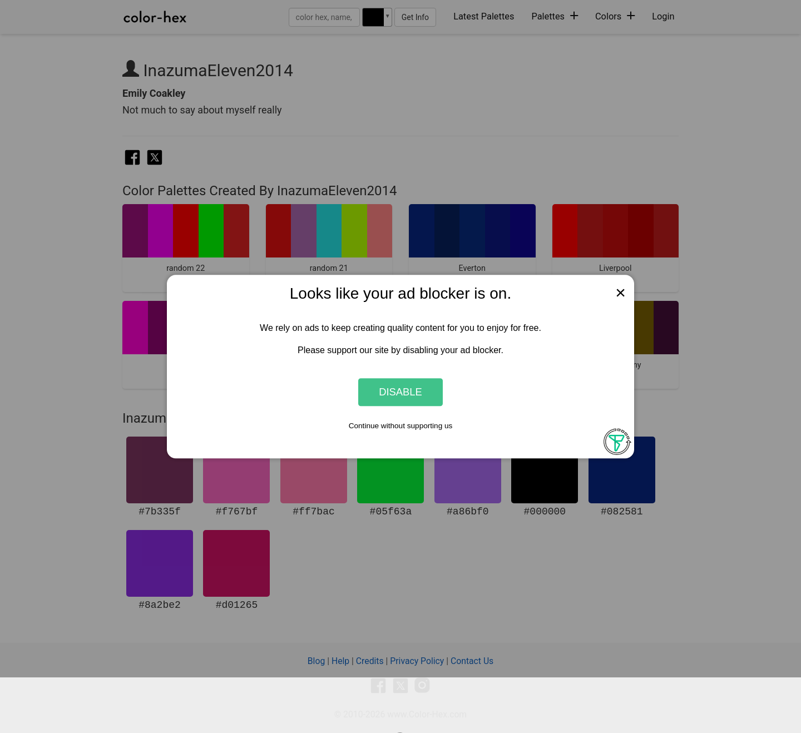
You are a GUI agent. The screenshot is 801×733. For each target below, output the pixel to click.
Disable (400, 392)
